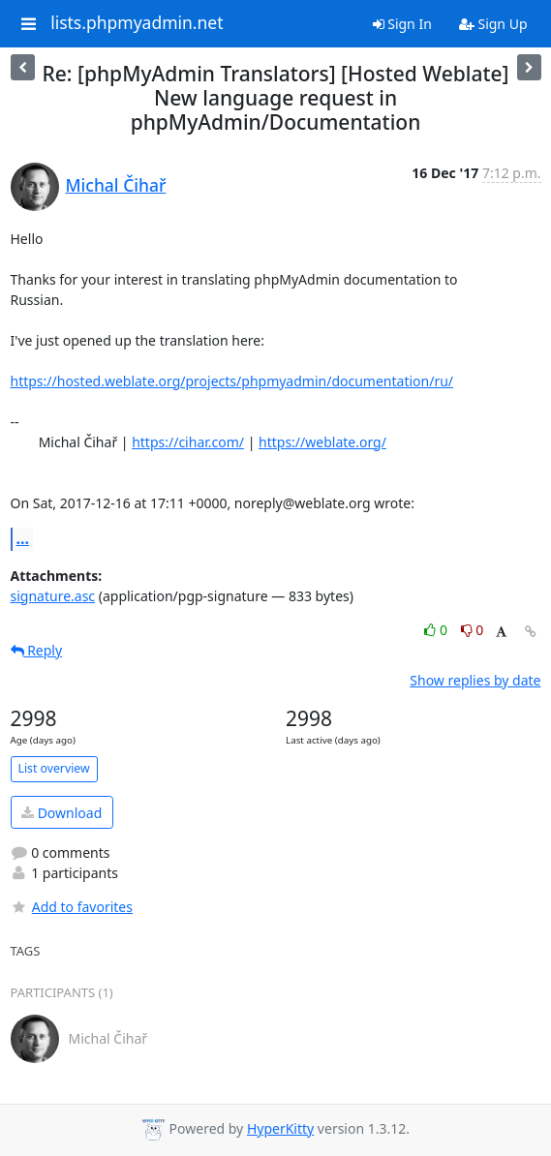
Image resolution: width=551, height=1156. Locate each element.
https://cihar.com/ (188, 442)
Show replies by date (475, 680)
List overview (54, 768)
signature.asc (53, 596)
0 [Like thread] (437, 630)
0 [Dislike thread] (472, 630)
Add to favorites (72, 906)
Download (61, 813)
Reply (37, 650)
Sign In (402, 24)
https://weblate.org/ (322, 442)
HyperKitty (280, 1128)
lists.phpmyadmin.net (136, 23)
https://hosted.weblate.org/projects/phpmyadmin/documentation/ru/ (232, 381)
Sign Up (493, 24)
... (23, 538)
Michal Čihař (116, 185)
